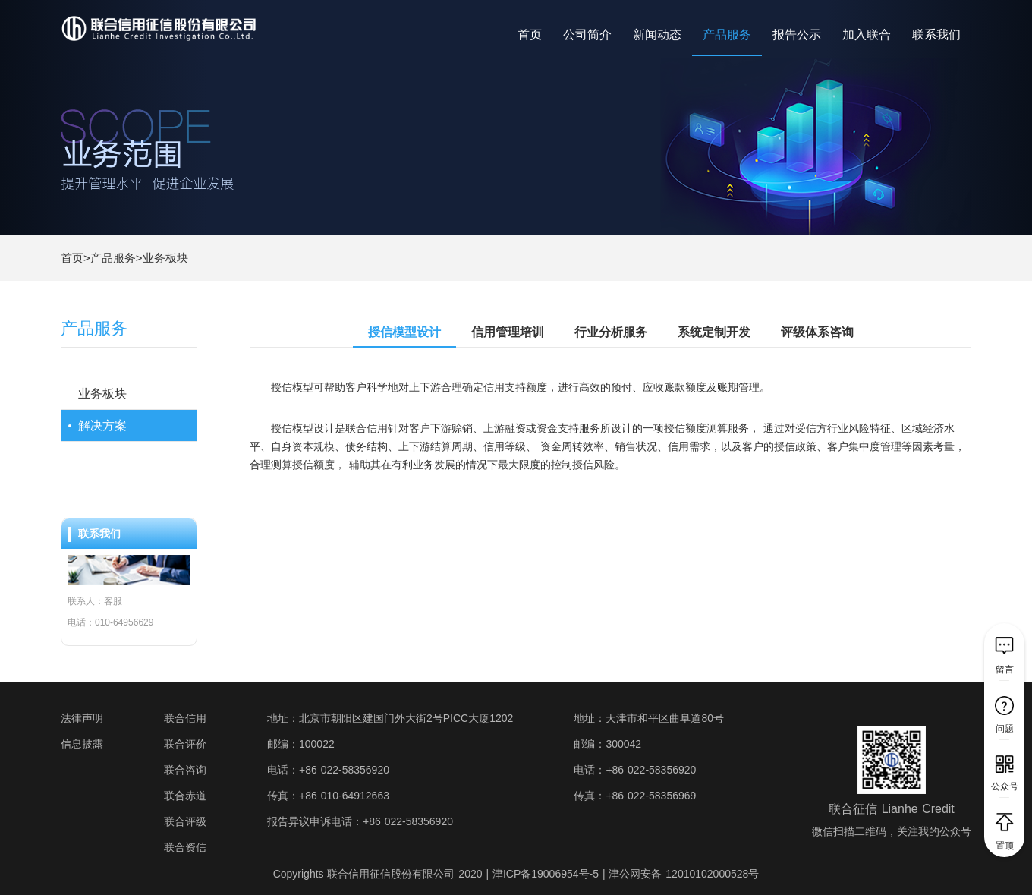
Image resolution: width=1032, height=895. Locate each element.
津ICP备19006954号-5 (545, 874)
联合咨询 (185, 770)
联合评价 (185, 744)
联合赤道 (185, 795)
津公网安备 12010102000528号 (684, 874)
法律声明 (82, 718)
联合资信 (185, 847)
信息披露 (82, 744)
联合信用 (185, 718)
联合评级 (185, 821)
